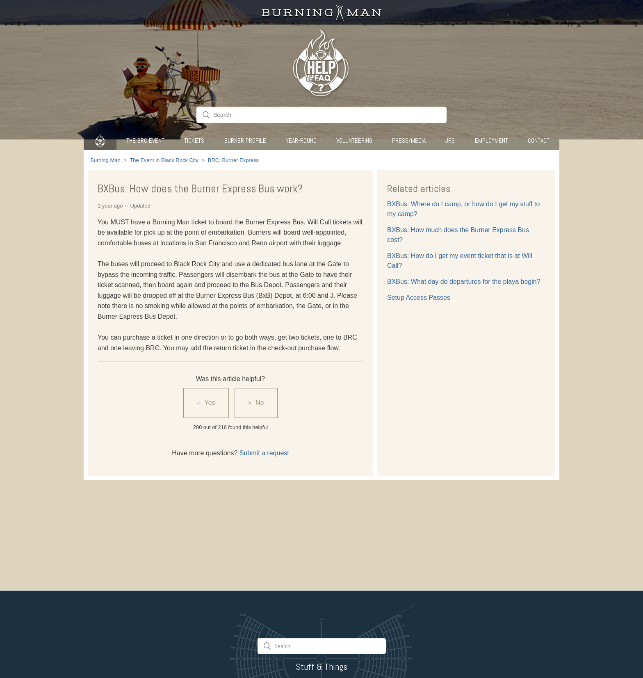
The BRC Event (145, 140)
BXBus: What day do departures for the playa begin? (463, 281)
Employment (491, 140)
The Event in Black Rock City (164, 160)
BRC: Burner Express (233, 160)
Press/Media (409, 140)
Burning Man (105, 160)
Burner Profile (245, 140)
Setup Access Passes (418, 297)
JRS (450, 140)
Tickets (194, 140)
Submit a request (264, 453)
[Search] (321, 115)
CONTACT (539, 140)
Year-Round (301, 140)
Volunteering (354, 140)
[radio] (205, 403)
